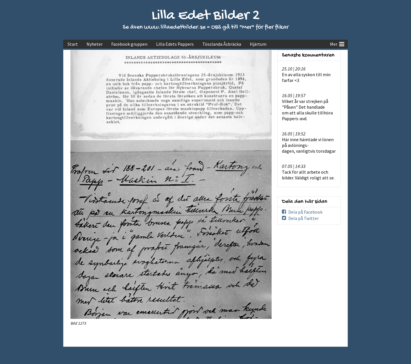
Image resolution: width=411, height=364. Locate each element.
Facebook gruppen (129, 44)
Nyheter (95, 44)
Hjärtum (258, 44)
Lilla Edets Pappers (175, 44)
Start (73, 44)
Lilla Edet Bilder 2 (205, 16)
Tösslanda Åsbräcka (221, 44)
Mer (337, 43)
